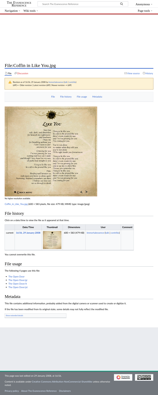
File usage (82, 96)
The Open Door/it (17, 283)
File (53, 96)
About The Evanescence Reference (39, 390)
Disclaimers (65, 390)
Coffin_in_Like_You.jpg (16, 204)
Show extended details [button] (14, 315)
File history (66, 96)
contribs (72, 82)
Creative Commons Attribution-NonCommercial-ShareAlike (62, 381)
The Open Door (16, 276)
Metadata (97, 96)
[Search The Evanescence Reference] (83, 3)
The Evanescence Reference (19, 4)
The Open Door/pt (18, 287)
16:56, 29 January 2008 (28, 232)
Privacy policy (12, 390)
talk (65, 82)
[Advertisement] (79, 37)
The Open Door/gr (17, 280)
